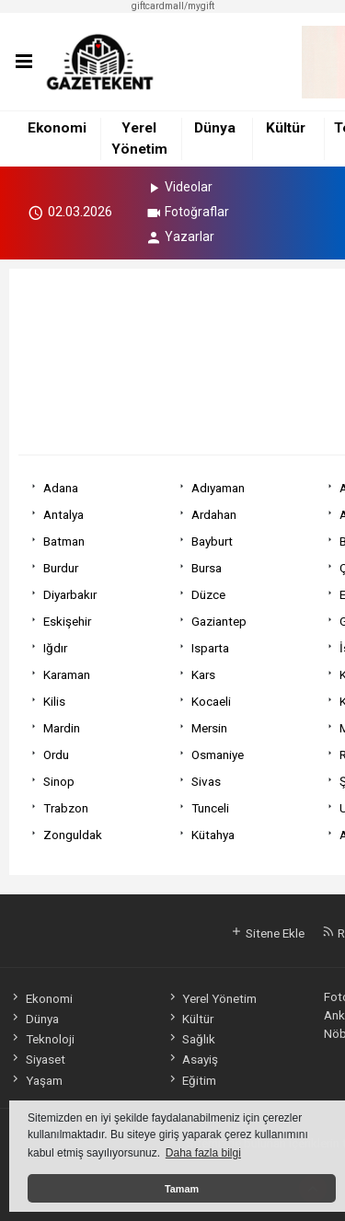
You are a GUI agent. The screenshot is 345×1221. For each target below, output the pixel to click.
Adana (60, 487)
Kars (203, 674)
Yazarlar (179, 236)
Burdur (60, 567)
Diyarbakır (70, 594)
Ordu (56, 754)
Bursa (206, 567)
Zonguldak (72, 834)
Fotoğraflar (187, 211)
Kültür (285, 128)
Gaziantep (219, 621)
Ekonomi (57, 128)
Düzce (208, 594)
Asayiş (192, 1059)
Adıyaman (218, 487)
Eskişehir (67, 621)
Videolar (179, 186)
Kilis (54, 701)
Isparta (210, 647)
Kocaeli (211, 701)
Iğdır (55, 647)
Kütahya (213, 834)
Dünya (215, 128)
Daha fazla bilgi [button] (203, 1152)
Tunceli (210, 808)
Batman (64, 541)
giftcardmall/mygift (173, 6)
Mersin (209, 727)
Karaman (66, 674)
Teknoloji (41, 1038)
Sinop (59, 781)
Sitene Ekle (267, 933)
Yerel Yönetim (212, 998)
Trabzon (65, 808)
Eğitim (191, 1080)
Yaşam (35, 1080)
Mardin (61, 727)
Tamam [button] (182, 1188)
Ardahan (213, 514)
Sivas (206, 781)
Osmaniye (217, 754)
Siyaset (36, 1059)
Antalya (63, 514)
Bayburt (212, 541)
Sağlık (191, 1038)
